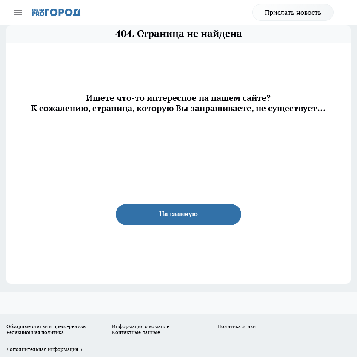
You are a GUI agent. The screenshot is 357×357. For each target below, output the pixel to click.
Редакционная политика (35, 332)
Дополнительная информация (42, 349)
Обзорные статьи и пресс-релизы (46, 326)
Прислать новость (293, 12)
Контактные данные (136, 332)
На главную (178, 213)
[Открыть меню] (18, 12)
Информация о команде (140, 326)
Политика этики (236, 326)
